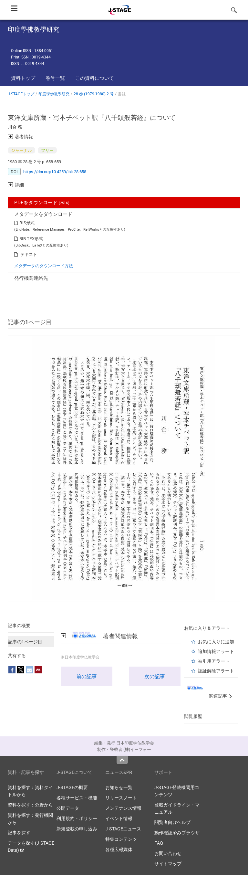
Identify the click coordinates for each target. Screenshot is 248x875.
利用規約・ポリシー (77, 818)
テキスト (28, 254)
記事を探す (19, 832)
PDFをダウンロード (41, 202)
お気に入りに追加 (216, 641)
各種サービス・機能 (77, 798)
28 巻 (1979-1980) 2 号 (94, 93)
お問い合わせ (167, 853)
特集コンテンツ (121, 839)
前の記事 (86, 676)
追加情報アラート (216, 651)
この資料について (94, 78)
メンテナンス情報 (123, 808)
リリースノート (121, 798)
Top (122, 760)
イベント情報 (118, 818)
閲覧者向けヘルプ (172, 822)
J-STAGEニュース (123, 829)
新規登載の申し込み (77, 829)
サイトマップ (167, 863)
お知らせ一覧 (118, 787)
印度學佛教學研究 (53, 93)
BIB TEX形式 (31, 238)
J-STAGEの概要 (72, 787)
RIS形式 (27, 223)
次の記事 (154, 676)
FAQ (158, 843)
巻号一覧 (55, 78)
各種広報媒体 (118, 849)
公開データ (68, 808)
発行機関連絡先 (31, 278)
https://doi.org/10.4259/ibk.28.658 (54, 171)
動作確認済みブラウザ (177, 832)
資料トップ (23, 78)
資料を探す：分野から (30, 805)
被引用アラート (214, 661)
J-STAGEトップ (21, 93)
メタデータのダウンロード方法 (43, 266)
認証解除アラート (216, 671)
